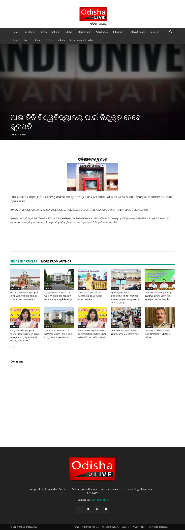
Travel (27, 39)
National (55, 31)
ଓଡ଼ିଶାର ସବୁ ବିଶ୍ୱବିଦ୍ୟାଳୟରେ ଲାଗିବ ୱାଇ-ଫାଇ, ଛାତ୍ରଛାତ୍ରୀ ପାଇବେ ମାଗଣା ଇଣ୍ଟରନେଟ (24, 296)
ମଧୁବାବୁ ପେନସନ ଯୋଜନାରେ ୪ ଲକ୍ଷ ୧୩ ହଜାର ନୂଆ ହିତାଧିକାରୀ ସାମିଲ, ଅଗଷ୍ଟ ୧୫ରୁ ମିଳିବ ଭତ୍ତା (58, 296)
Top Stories (29, 31)
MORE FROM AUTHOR (56, 261)
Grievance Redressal (158, 526)
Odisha (68, 31)
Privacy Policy (139, 526)
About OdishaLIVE (110, 526)
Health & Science (136, 31)
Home (16, 31)
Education (118, 31)
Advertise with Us (90, 526)
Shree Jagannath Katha (81, 39)
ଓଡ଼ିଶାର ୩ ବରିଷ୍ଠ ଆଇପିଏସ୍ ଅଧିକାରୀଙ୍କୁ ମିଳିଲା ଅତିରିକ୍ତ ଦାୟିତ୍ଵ (157, 334)
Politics (43, 31)
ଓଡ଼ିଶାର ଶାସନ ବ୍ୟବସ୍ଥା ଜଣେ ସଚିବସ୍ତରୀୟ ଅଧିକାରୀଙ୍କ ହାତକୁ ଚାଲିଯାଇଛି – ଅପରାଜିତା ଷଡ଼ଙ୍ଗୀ (92, 334)
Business (154, 31)
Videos (61, 39)
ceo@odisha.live (99, 499)
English (49, 39)
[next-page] (18, 347)
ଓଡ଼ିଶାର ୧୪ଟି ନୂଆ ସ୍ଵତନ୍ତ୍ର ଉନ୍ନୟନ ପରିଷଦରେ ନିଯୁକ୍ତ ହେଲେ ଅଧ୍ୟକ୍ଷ (90, 296)
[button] (171, 32)
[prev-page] (12, 347)
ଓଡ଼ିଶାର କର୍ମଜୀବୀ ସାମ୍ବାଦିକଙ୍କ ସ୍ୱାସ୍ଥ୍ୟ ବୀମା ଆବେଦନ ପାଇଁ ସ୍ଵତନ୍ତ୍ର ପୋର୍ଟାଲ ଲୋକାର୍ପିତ (158, 296)
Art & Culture (102, 31)
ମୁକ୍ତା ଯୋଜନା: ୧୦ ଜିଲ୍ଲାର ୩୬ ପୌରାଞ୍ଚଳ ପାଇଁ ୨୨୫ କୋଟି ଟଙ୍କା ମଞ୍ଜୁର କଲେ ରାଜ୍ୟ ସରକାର (58, 334)
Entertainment (84, 31)
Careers (125, 526)
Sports (16, 39)
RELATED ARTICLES (24, 261)
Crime (38, 39)
